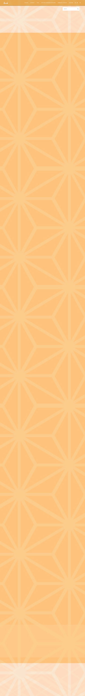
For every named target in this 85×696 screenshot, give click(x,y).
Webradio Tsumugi (62, 2)
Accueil (26, 2)
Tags (38, 2)
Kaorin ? (32, 2)
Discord (71, 2)
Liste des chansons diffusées (48, 2)
